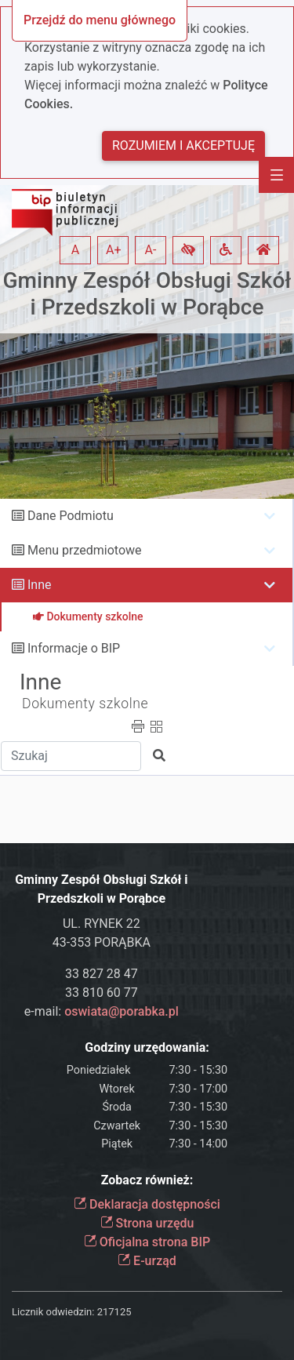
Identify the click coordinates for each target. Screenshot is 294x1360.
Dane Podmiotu (70, 515)
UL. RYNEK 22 (101, 923)
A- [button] (151, 249)
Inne (39, 584)
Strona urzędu (147, 1223)
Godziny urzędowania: (147, 1047)
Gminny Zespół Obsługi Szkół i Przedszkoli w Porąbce (147, 293)
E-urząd (147, 1260)
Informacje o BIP (73, 648)
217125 (114, 1312)
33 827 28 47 (101, 973)
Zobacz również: (147, 1180)
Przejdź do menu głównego (100, 20)
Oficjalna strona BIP (147, 1242)
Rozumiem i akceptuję (183, 145)
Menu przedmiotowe (84, 550)
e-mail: (101, 1011)
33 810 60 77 (101, 992)
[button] (188, 250)
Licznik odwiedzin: (53, 1312)
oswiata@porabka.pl (121, 1011)
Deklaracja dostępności (147, 1204)
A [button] (75, 249)
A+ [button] (114, 249)
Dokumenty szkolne (85, 703)
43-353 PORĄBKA (102, 942)
